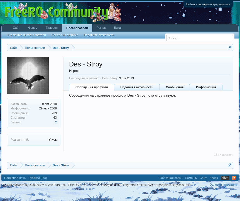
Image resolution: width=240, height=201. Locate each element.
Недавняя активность (136, 87)
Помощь (191, 178)
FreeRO (130, 184)
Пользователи (77, 28)
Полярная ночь (15, 178)
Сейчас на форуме (65, 35)
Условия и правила (223, 184)
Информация (206, 87)
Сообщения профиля (91, 87)
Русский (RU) (37, 178)
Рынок (101, 27)
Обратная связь (171, 178)
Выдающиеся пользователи (26, 35)
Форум (32, 27)
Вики (117, 27)
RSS (234, 178)
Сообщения (174, 87)
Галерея (52, 27)
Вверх (213, 178)
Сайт (16, 27)
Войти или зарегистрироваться (208, 4)
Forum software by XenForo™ (34, 184)
